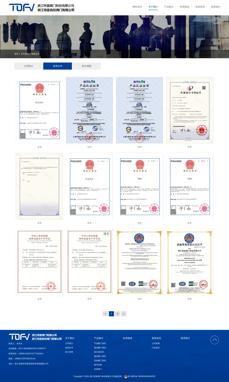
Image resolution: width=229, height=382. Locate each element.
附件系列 (98, 365)
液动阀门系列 (100, 356)
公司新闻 (156, 343)
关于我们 (153, 6)
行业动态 (156, 348)
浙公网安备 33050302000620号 (139, 376)
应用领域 (184, 6)
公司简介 (28, 66)
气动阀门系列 (100, 343)
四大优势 (86, 66)
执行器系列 (99, 352)
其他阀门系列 (100, 360)
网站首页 (137, 6)
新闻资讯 (200, 6)
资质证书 (35, 54)
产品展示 (168, 6)
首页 (16, 54)
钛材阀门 (98, 369)
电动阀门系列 (100, 348)
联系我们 (215, 6)
